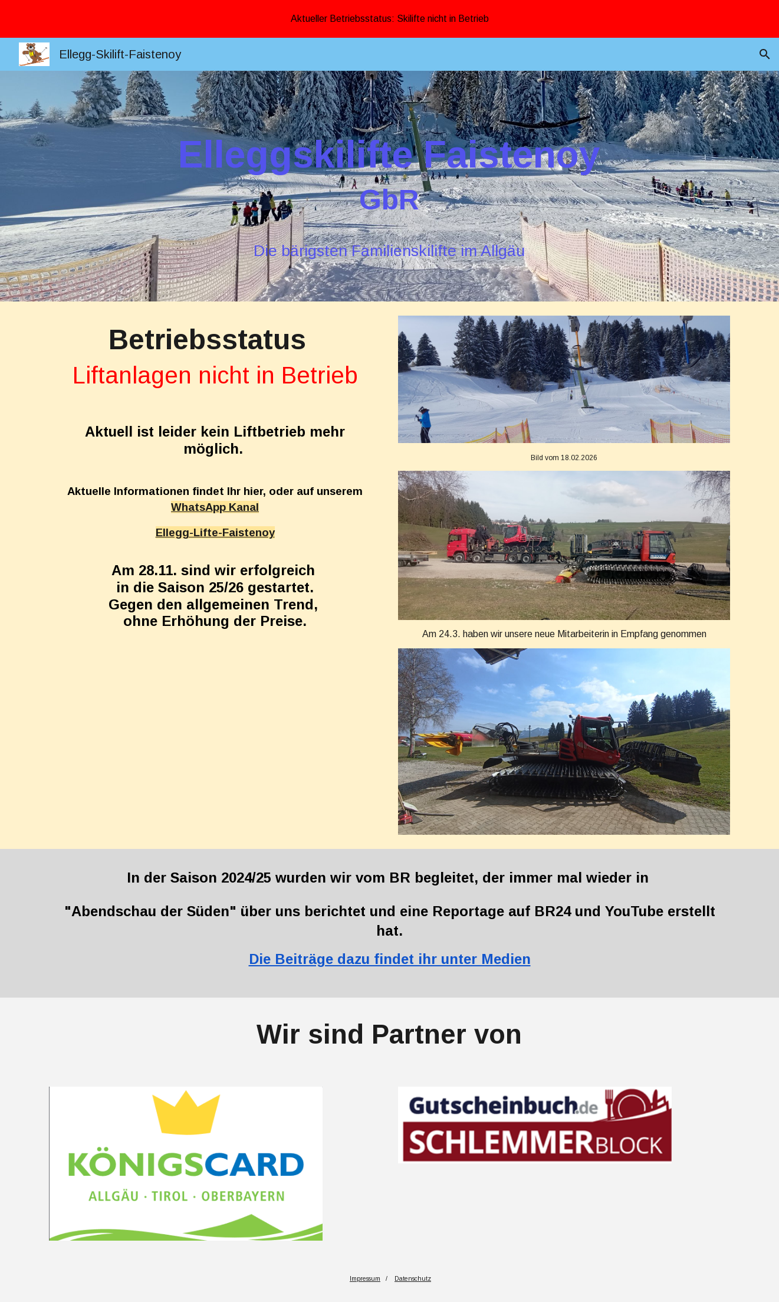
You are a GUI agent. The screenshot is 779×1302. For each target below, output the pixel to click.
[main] (390, 194)
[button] (765, 54)
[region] (389, 19)
